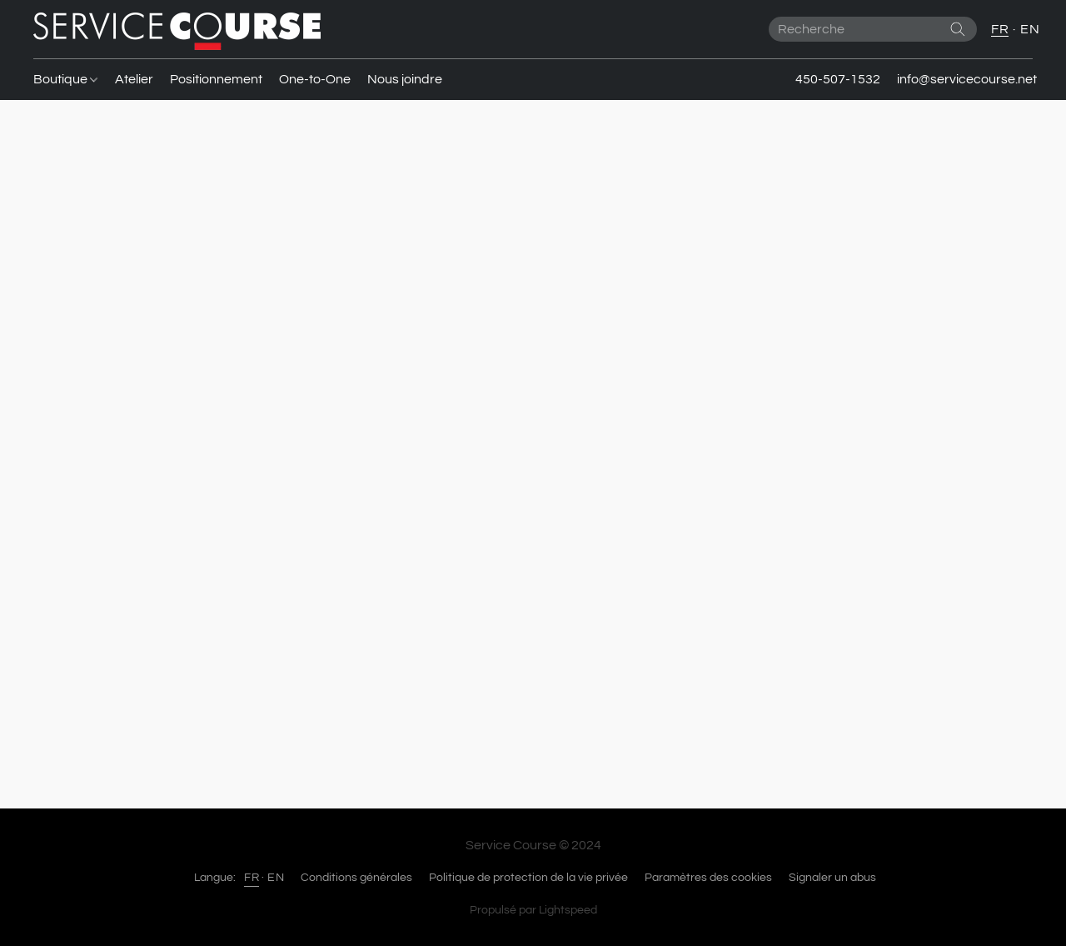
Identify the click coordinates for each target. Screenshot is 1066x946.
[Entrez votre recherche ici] (873, 29)
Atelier (134, 79)
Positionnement (216, 79)
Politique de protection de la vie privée (528, 877)
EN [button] (1029, 29)
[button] (177, 29)
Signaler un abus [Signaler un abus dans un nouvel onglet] (832, 877)
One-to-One (315, 79)
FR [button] (1000, 29)
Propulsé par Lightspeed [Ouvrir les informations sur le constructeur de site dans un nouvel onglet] (533, 910)
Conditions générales (356, 877)
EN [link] (275, 877)
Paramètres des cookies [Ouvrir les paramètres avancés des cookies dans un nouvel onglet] (708, 877)
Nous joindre (404, 79)
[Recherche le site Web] (957, 29)
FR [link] (251, 877)
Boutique (65, 79)
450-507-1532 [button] (837, 79)
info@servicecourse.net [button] (967, 79)
